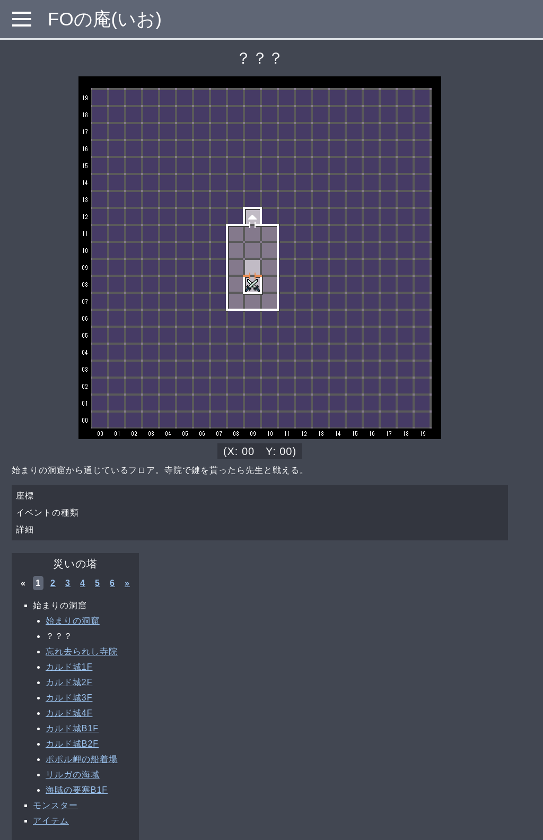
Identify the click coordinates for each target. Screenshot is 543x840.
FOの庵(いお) (105, 18)
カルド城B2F (72, 743)
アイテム (51, 820)
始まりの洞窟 (73, 620)
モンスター (55, 805)
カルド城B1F (72, 728)
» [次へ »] (127, 583)
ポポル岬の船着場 (82, 759)
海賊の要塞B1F (77, 789)
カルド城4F (69, 713)
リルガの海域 (73, 774)
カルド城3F (69, 697)
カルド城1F (69, 666)
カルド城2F (69, 682)
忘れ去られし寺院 (82, 651)
